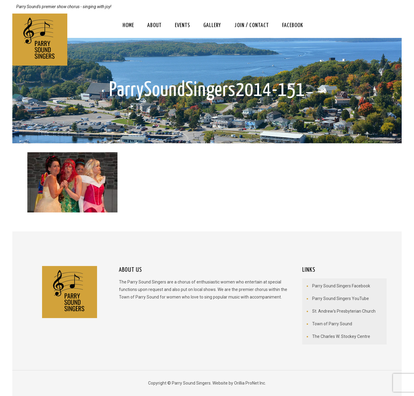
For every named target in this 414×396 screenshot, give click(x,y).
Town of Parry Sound (332, 323)
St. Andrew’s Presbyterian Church (344, 311)
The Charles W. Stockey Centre (341, 336)
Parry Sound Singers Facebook (341, 285)
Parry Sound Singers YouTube (340, 298)
